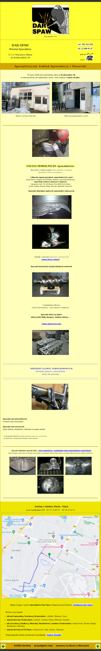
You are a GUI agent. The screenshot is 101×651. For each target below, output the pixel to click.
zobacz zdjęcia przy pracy (51, 324)
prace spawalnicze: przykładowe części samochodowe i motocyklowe (65, 451)
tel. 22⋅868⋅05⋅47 (85, 48)
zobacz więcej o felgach (50, 260)
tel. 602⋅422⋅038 (85, 44)
